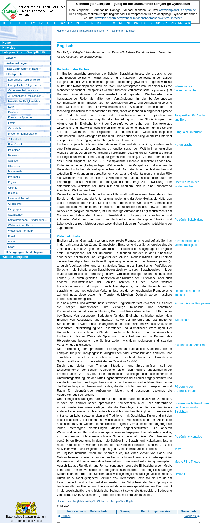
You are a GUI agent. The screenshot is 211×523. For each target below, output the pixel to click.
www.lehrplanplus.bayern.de (177, 10)
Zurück (63, 516)
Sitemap (125, 511)
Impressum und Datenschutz (87, 511)
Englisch (130, 30)
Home (60, 30)
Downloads (189, 511)
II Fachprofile (116, 30)
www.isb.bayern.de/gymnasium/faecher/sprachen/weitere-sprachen (139, 18)
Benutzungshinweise (155, 511)
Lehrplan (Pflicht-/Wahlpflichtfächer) (86, 30)
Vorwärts (192, 516)
